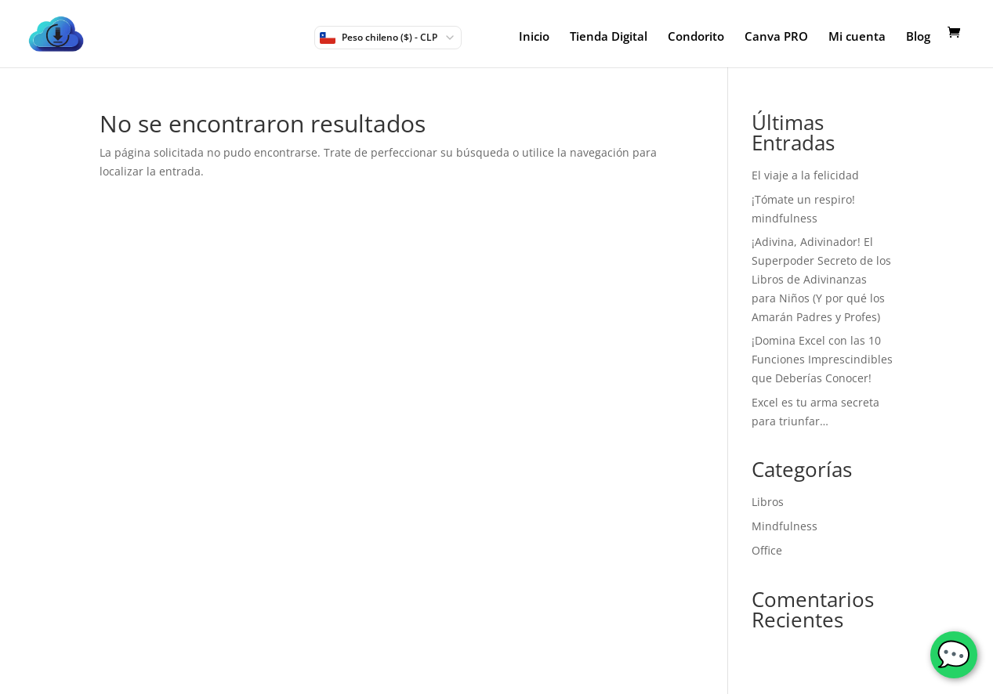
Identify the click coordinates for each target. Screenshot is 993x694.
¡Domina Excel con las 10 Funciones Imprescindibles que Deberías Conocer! (822, 359)
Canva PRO (776, 37)
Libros (768, 501)
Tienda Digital (608, 37)
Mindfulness (784, 526)
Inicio (534, 37)
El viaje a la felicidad (805, 175)
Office (767, 550)
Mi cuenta (857, 37)
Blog (918, 37)
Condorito (696, 37)
